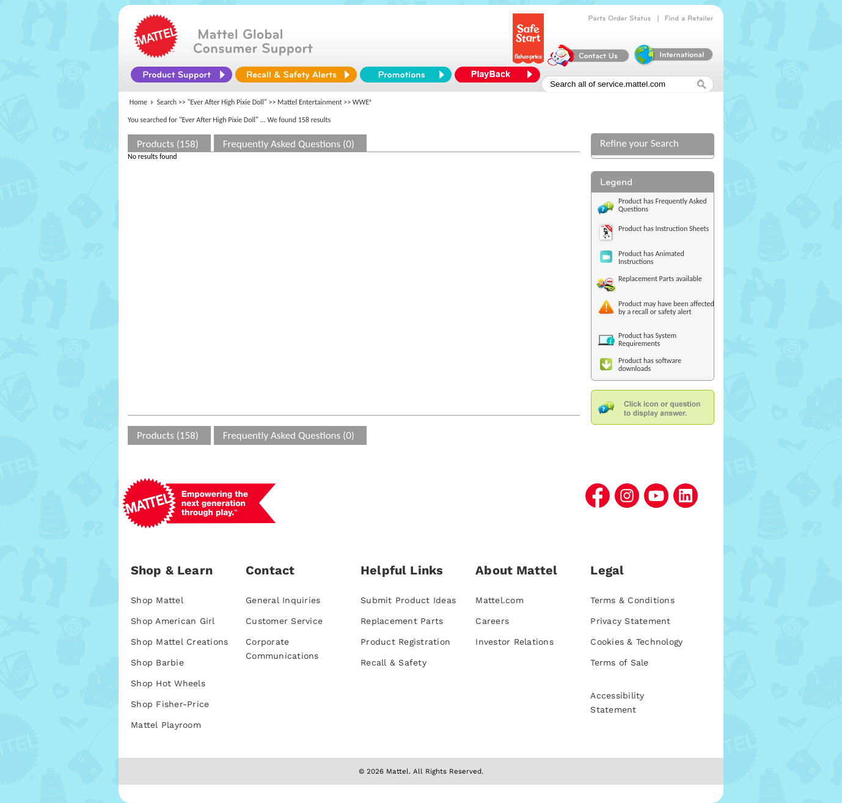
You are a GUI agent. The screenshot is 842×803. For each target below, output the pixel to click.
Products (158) (168, 144)
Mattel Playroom (166, 725)
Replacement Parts (402, 621)
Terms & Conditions (632, 600)
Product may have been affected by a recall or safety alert (666, 307)
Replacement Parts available (660, 278)
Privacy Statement (630, 621)
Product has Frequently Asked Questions (662, 205)
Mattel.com (499, 600)
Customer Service (284, 621)
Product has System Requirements (647, 339)
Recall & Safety (393, 662)
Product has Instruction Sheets (663, 228)
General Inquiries (283, 600)
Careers (492, 621)
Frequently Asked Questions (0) (288, 144)
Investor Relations (514, 642)
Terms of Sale (619, 662)
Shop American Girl (173, 621)
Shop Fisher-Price (170, 704)
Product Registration (405, 642)
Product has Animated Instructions (651, 257)
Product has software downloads (649, 364)
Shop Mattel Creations (179, 642)
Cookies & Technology (636, 642)
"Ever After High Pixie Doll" (227, 102)
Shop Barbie (157, 662)
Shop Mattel (157, 600)
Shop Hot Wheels (168, 683)
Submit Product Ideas (408, 600)
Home (138, 102)
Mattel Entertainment (309, 102)
